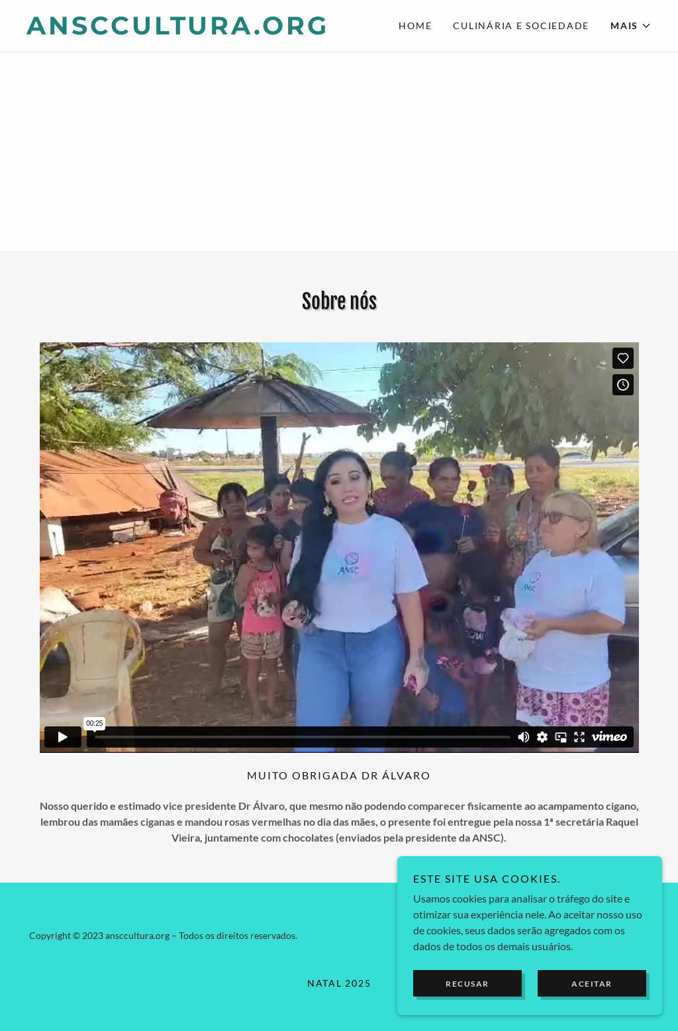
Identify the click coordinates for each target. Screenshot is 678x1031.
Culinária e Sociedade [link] (521, 25)
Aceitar (591, 1001)
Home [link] (415, 25)
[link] (182, 30)
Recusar (467, 1001)
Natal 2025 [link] (339, 983)
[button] (631, 26)
